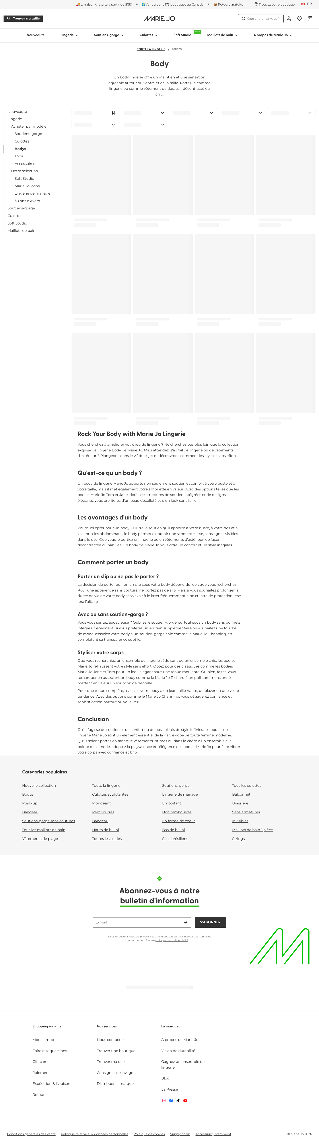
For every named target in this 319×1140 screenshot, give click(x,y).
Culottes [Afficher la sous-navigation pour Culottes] (149, 35)
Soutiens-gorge (28, 134)
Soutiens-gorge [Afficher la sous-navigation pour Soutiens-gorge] (109, 35)
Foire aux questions (50, 1051)
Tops (19, 156)
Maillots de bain (21, 231)
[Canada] (307, 4)
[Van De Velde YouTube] (185, 1101)
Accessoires (25, 164)
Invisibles (240, 821)
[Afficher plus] (191, 940)
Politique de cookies (149, 1134)
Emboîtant (171, 803)
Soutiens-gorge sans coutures (48, 821)
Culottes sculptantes (110, 795)
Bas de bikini (173, 830)
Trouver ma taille (23, 18)
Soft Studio (24, 179)
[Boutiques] (274, 4)
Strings (238, 839)
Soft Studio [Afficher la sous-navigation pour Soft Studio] (186, 33)
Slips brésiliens (175, 839)
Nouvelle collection (39, 786)
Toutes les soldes (107, 839)
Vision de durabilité (178, 1051)
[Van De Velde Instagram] (164, 1101)
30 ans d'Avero (27, 201)
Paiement (41, 1073)
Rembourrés (103, 812)
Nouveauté (36, 35)
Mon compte (44, 1040)
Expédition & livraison (51, 1084)
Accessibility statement (213, 1134)
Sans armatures (246, 812)
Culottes (22, 141)
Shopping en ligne (47, 1026)
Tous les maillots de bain (43, 830)
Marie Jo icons (27, 186)
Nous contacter (110, 1040)
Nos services (107, 1026)
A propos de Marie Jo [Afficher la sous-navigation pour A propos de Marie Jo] (272, 35)
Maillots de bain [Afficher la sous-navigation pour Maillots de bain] (222, 35)
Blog (165, 1078)
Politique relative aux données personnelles (94, 1134)
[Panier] (310, 18)
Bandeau (30, 812)
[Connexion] (289, 18)
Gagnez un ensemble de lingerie (183, 1065)
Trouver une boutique (116, 1051)
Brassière (240, 803)
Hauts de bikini (105, 830)
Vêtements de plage (40, 839)
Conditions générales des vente (31, 1134)
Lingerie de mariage (32, 193)
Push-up (29, 803)
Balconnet (241, 795)
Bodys (20, 149)
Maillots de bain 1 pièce (252, 830)
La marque (170, 1026)
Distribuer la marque (115, 1084)
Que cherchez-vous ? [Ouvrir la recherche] (261, 19)
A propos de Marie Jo (179, 1040)
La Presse (169, 1089)
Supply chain (180, 1134)
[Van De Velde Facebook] (171, 1101)
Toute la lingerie (151, 49)
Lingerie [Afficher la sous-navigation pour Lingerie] (69, 35)
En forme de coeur (178, 821)
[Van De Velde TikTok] (178, 1101)
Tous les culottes (246, 786)
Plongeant (101, 803)
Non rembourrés (177, 812)
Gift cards (41, 1062)
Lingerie (15, 119)
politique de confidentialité (171, 940)
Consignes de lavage (115, 1073)
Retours (39, 1095)
